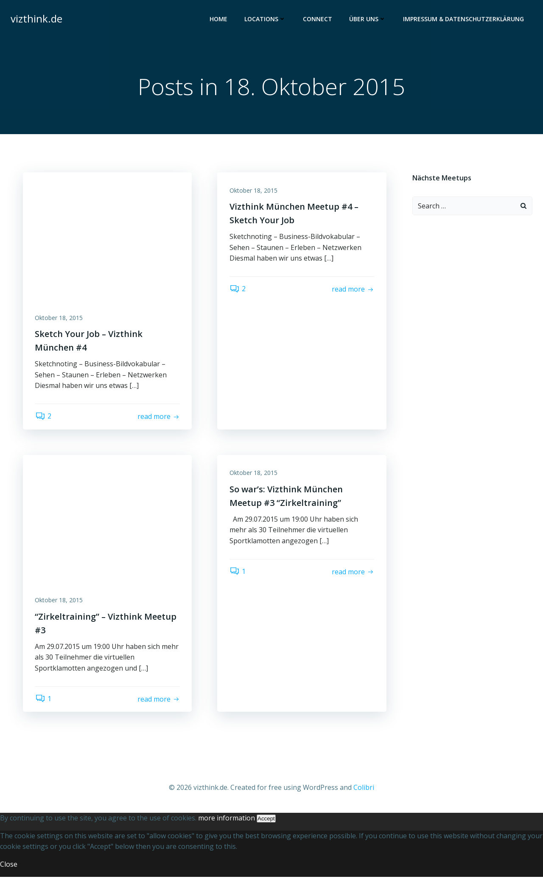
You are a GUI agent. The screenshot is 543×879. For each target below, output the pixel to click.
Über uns (368, 19)
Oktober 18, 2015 (60, 319)
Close (8, 866)
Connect (318, 19)
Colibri (363, 790)
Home (219, 19)
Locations (265, 19)
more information (226, 820)
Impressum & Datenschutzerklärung (463, 19)
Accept (266, 820)
